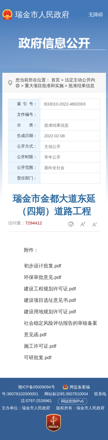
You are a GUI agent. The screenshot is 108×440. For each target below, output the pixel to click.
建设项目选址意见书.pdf (50, 300)
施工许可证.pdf (40, 346)
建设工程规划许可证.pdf (50, 289)
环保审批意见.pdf (42, 277)
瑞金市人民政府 (42, 14)
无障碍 (95, 14)
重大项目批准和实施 (44, 85)
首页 (55, 79)
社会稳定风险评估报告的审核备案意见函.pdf (60, 328)
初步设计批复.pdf (42, 266)
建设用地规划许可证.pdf (50, 311)
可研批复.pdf (38, 357)
